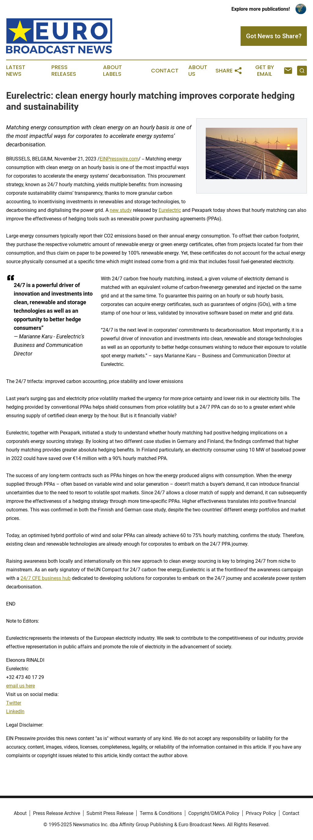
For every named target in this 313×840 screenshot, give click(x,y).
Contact (165, 70)
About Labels (112, 70)
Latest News (15, 70)
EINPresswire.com (119, 159)
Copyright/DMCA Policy (213, 813)
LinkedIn (15, 711)
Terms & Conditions (161, 813)
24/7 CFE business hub (45, 578)
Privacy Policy (261, 813)
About (20, 813)
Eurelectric (170, 210)
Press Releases (63, 70)
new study (121, 210)
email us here (20, 686)
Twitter (13, 703)
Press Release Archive (56, 813)
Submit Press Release (110, 813)
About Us (197, 70)
